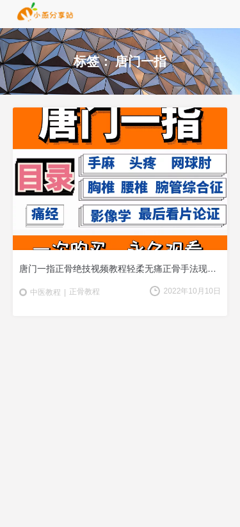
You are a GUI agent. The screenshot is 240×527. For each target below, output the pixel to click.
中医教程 (45, 292)
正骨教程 (84, 291)
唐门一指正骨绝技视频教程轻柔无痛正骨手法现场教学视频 (120, 269)
